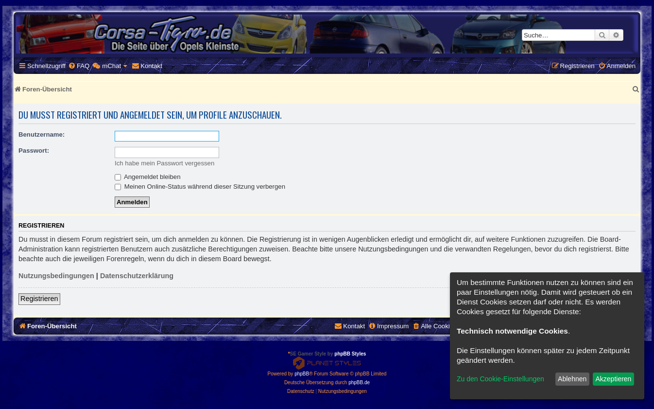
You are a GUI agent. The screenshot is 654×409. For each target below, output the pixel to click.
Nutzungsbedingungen (56, 276)
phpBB (301, 373)
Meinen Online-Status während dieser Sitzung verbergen (200, 186)
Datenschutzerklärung (136, 276)
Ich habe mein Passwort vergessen (164, 163)
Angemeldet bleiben (148, 176)
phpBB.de (359, 382)
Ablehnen (572, 379)
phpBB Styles (350, 353)
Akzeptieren (613, 379)
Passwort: (33, 150)
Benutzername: (41, 134)
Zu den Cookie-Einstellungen (500, 379)
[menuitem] (78, 66)
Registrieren (39, 298)
